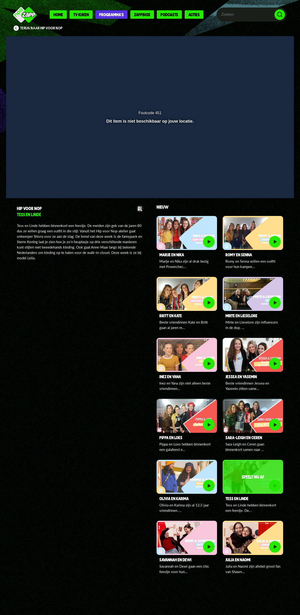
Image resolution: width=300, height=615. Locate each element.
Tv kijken (81, 14)
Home (58, 14)
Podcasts (169, 14)
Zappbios (142, 14)
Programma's (111, 14)
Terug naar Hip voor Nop (41, 28)
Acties (194, 14)
